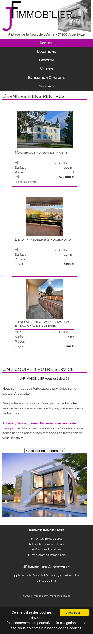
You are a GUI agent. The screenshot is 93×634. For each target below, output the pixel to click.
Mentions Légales (60, 595)
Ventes (46, 69)
